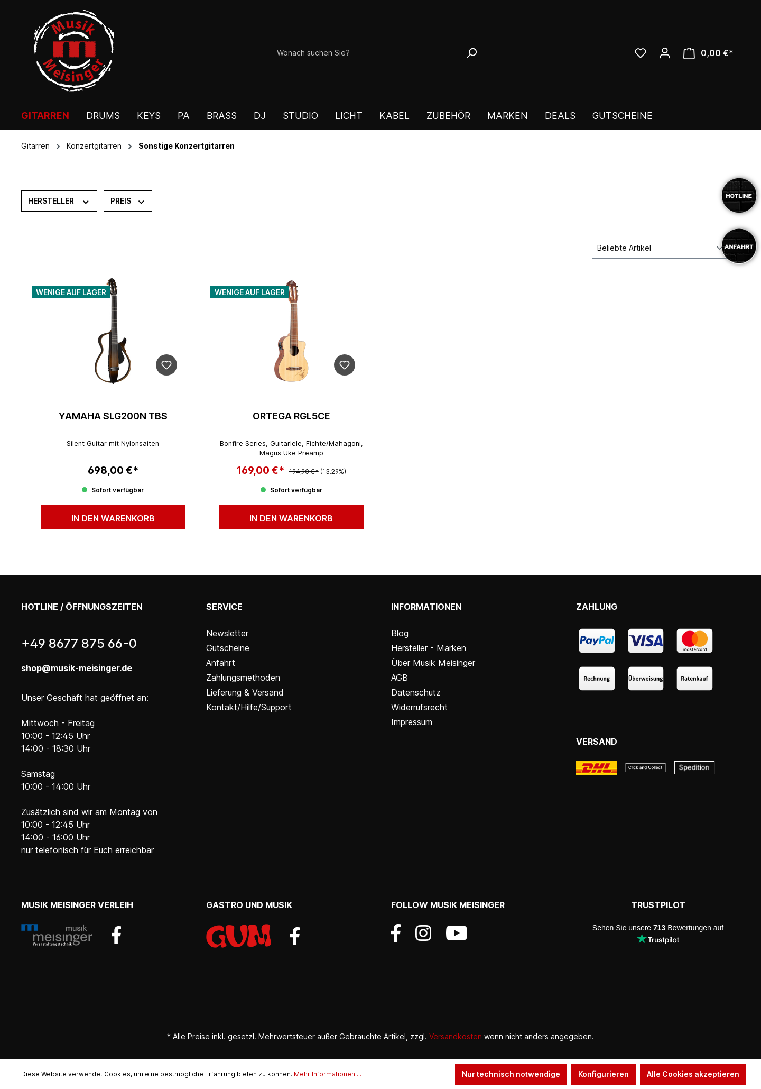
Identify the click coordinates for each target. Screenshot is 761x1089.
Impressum (411, 722)
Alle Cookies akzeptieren (693, 1073)
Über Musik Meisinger (433, 662)
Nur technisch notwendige (511, 1073)
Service (224, 606)
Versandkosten (455, 1036)
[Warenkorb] (708, 53)
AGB (399, 677)
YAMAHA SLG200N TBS (113, 416)
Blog (400, 633)
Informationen (426, 606)
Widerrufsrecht (419, 707)
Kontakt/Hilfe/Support (249, 707)
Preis (128, 200)
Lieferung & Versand (245, 692)
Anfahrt (220, 662)
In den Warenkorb (113, 518)
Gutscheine (227, 648)
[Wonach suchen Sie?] (366, 52)
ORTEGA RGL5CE (291, 416)
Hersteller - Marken (428, 648)
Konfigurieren (603, 1073)
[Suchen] (471, 52)
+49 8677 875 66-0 (79, 643)
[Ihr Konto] (665, 53)
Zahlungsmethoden (243, 677)
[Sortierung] (660, 248)
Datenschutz (416, 692)
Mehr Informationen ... (327, 1074)
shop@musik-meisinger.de (76, 668)
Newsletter (227, 633)
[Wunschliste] (640, 53)
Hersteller (59, 200)
